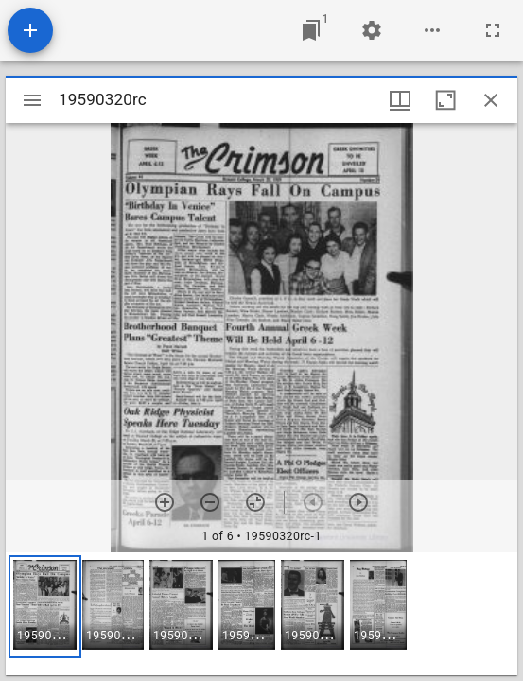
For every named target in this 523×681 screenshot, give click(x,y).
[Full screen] (492, 30)
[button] (45, 607)
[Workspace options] (432, 30)
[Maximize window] (445, 100)
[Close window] (491, 100)
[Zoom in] (164, 502)
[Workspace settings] (371, 30)
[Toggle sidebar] (32, 100)
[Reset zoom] (255, 502)
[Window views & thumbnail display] (400, 100)
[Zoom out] (210, 502)
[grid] (261, 613)
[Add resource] (30, 30)
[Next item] (358, 502)
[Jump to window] (311, 30)
